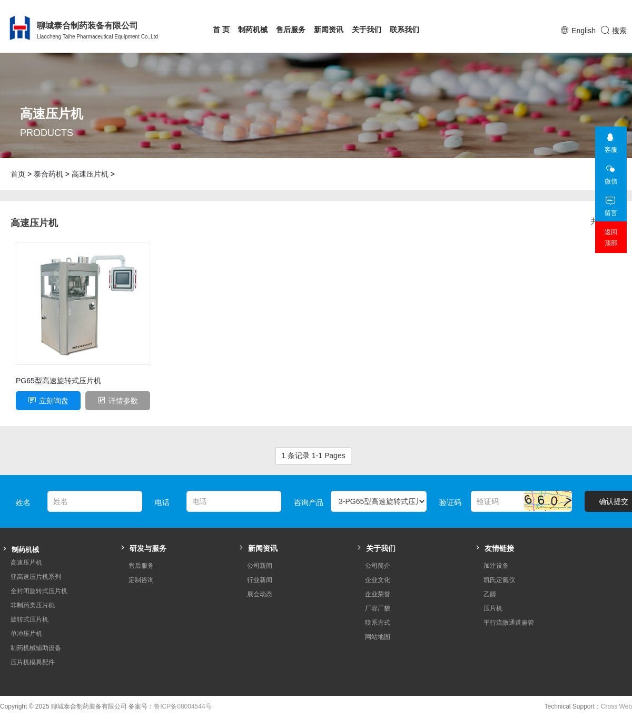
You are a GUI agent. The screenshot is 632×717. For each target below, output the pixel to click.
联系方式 (377, 622)
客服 (610, 140)
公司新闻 (259, 565)
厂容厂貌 (377, 608)
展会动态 (259, 594)
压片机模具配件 (33, 662)
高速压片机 (90, 174)
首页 (18, 174)
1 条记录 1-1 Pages (313, 455)
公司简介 (377, 565)
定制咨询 (141, 580)
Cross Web (616, 706)
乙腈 (489, 594)
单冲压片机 (26, 633)
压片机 (492, 608)
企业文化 (377, 580)
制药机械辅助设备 (36, 648)
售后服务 (290, 29)
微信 (610, 171)
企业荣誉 (377, 594)
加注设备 (496, 565)
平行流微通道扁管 (508, 622)
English (583, 30)
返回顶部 (611, 237)
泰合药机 (48, 174)
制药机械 (253, 29)
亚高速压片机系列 (36, 576)
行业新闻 (259, 580)
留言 (610, 203)
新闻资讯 (328, 29)
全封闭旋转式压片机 (39, 591)
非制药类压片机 (33, 605)
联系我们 (404, 29)
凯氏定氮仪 (499, 580)
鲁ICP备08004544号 (182, 706)
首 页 (221, 29)
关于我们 (366, 29)
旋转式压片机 (29, 619)
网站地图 (377, 637)
